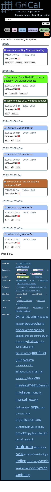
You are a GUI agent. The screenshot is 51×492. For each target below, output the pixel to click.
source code (21, 280)
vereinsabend (23, 468)
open (41, 407)
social (20, 454)
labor (30, 378)
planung (22, 426)
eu (6, 93)
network (32, 399)
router (36, 447)
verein (44, 461)
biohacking (36, 330)
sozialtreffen (30, 454)
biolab (19, 335)
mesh (45, 385)
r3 (12, 140)
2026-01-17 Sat (12, 55)
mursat (21, 399)
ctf (47, 336)
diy (29, 341)
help (34, 15)
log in (27, 15)
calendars (32, 30)
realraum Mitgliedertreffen (20, 127)
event (19, 346)
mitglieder (23, 392)
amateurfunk (30, 316)
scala (43, 447)
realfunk (28, 439)
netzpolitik (14, 93)
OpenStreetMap (23, 308)
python (32, 433)
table (7, 30)
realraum (23, 93)
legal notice (44, 15)
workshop (23, 475)
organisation (25, 419)
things (44, 454)
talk (39, 454)
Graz (7, 58)
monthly (36, 392)
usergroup (33, 461)
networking (23, 407)
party (38, 419)
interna (37, 371)
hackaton (28, 359)
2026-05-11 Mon (12, 239)
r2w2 (41, 433)
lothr (7, 140)
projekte (22, 433)
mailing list (44, 280)
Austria (13, 58)
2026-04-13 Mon (12, 212)
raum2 (19, 439)
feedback (38, 277)
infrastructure (30, 63)
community (39, 336)
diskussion (21, 341)
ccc (31, 336)
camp (26, 336)
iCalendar (44, 30)
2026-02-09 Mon (12, 133)
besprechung (34, 323)
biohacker (22, 330)
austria (44, 316)
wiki (33, 280)
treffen (18, 140)
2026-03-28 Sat (12, 190)
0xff (19, 316)
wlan (43, 468)
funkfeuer (39, 353)
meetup (34, 385)
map (14, 30)
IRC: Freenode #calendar (26, 284)
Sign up (19, 15)
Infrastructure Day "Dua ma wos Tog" (26, 50)
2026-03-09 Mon (12, 160)
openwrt (20, 413)
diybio (34, 341)
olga (34, 407)
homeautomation (24, 365)
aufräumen (9, 63)
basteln (20, 323)
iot (25, 378)
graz (19, 360)
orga (27, 413)
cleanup (19, 63)
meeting (22, 385)
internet (20, 378)
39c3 (7, 113)
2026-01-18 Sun (12, 86)
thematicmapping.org (24, 311)
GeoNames (38, 308)
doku (41, 341)
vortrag (35, 468)
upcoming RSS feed (24, 301)
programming (36, 426)
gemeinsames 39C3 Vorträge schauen (26, 100)
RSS (47, 34)
